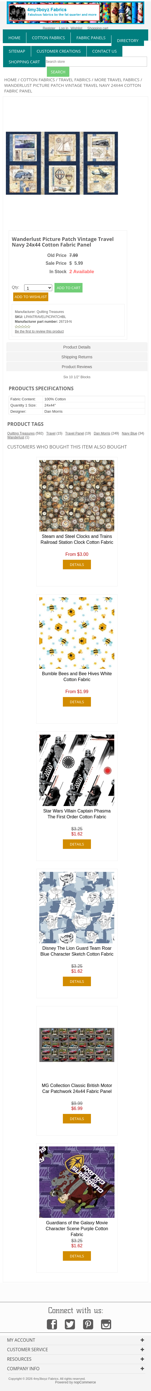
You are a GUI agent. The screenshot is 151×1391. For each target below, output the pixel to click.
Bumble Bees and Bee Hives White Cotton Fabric (77, 676)
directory (127, 40)
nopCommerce (85, 1382)
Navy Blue (129, 433)
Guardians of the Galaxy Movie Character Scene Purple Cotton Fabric (77, 1228)
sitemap (17, 51)
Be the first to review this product (39, 331)
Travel (51, 433)
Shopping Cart (24, 61)
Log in (63, 28)
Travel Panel (74, 433)
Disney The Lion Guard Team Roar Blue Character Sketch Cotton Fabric (77, 951)
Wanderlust (15, 437)
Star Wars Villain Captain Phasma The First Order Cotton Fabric (77, 814)
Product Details (77, 347)
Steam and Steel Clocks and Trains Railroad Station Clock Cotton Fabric (77, 539)
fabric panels (91, 37)
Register (49, 28)
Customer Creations (59, 51)
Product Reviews (77, 366)
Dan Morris (102, 433)
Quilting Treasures (50, 312)
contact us (104, 51)
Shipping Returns (76, 357)
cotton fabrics (48, 37)
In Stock (58, 271)
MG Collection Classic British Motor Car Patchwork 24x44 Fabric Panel (77, 1088)
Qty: (15, 287)
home (14, 37)
